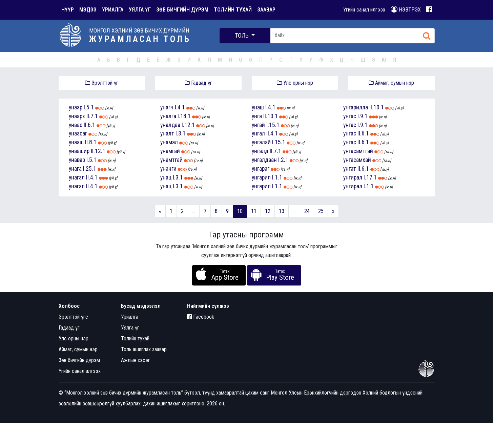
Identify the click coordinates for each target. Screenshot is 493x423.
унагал (77, 177)
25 (321, 211)
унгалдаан (264, 159)
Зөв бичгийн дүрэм (79, 360)
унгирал (352, 177)
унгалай (261, 142)
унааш (76, 142)
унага (75, 168)
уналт (167, 133)
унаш (258, 107)
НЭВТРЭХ (406, 9)
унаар (75, 107)
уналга (168, 116)
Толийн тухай (135, 338)
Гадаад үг (198, 83)
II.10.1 (270, 116)
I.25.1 (89, 168)
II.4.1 (92, 177)
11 (253, 211)
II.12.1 (98, 151)
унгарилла (355, 107)
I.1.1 (277, 177)
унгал (258, 133)
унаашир (79, 151)
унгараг (260, 168)
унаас (75, 125)
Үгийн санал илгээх (364, 9)
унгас (349, 116)
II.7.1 (92, 116)
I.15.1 (273, 125)
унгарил (261, 177)
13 (281, 211)
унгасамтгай (358, 151)
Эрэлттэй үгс (73, 317)
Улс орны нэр (295, 83)
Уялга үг (130, 327)
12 (267, 211)
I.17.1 (370, 177)
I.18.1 (184, 116)
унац (165, 177)
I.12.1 (188, 125)
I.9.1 (362, 116)
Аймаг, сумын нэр (391, 83)
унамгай (170, 151)
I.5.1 (89, 107)
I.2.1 (283, 159)
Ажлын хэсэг (135, 360)
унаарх (77, 116)
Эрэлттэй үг (101, 83)
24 (307, 211)
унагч (166, 107)
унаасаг (78, 133)
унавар (77, 159)
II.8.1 (91, 142)
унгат (349, 168)
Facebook (200, 317)
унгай (258, 125)
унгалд (260, 151)
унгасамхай (357, 159)
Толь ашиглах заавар (144, 349)
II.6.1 (89, 125)
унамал (169, 142)
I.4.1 (180, 107)
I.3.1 (181, 133)
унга (257, 116)
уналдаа (170, 125)
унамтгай (171, 159)
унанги (168, 168)
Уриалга (129, 317)
